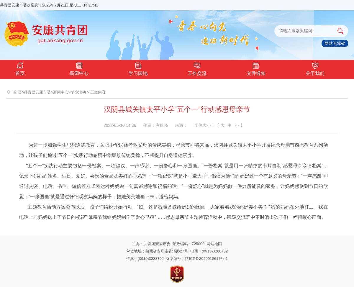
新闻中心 (79, 68)
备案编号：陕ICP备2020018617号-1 (197, 258)
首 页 (17, 92)
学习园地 (138, 68)
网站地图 (214, 244)
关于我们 (315, 68)
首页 (20, 68)
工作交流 (197, 68)
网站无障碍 (334, 43)
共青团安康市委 (37, 92)
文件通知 (256, 68)
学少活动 (78, 92)
